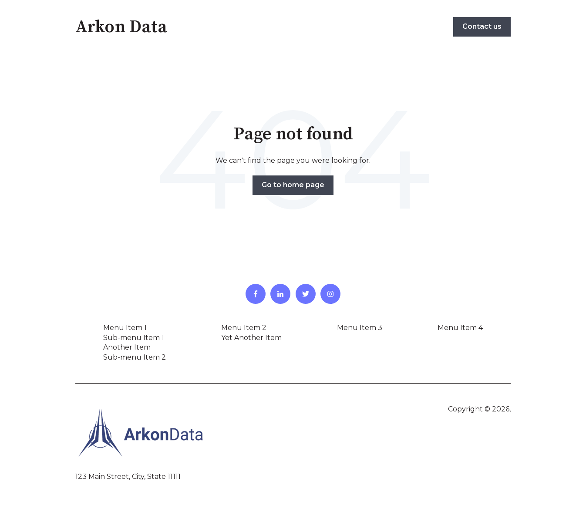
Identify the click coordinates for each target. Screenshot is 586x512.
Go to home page (293, 185)
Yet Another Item (251, 337)
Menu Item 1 (125, 327)
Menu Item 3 (359, 327)
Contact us (482, 26)
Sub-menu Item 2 (134, 357)
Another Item (127, 347)
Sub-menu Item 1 (133, 337)
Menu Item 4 (460, 327)
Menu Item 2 (243, 327)
